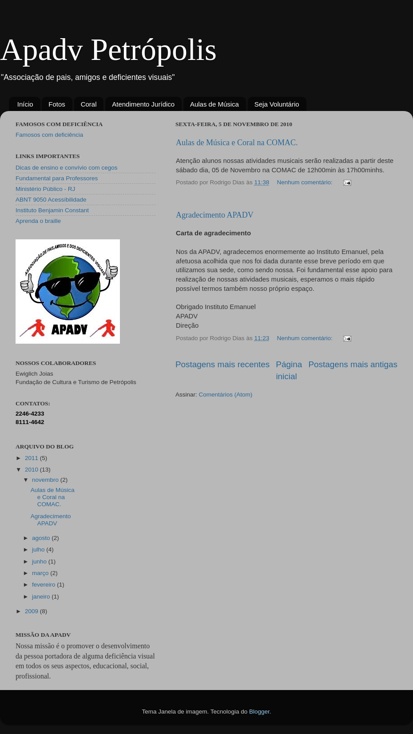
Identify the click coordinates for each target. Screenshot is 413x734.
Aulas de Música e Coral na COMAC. (237, 142)
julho (39, 549)
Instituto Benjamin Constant (52, 210)
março (41, 573)
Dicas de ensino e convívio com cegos (67, 167)
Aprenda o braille (38, 221)
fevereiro (44, 584)
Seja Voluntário (276, 104)
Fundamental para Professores (57, 178)
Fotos (56, 104)
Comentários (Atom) (226, 394)
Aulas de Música (214, 104)
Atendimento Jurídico (143, 104)
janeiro (42, 596)
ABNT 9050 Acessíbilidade (51, 199)
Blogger (259, 711)
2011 (32, 458)
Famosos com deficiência (49, 134)
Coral (89, 104)
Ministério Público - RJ (45, 189)
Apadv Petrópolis (108, 49)
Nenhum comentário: (305, 182)
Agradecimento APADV (215, 214)
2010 (32, 469)
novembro (46, 479)
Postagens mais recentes (222, 364)
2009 (32, 611)
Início (25, 104)
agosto (42, 538)
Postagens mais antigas (352, 364)
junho (40, 561)
